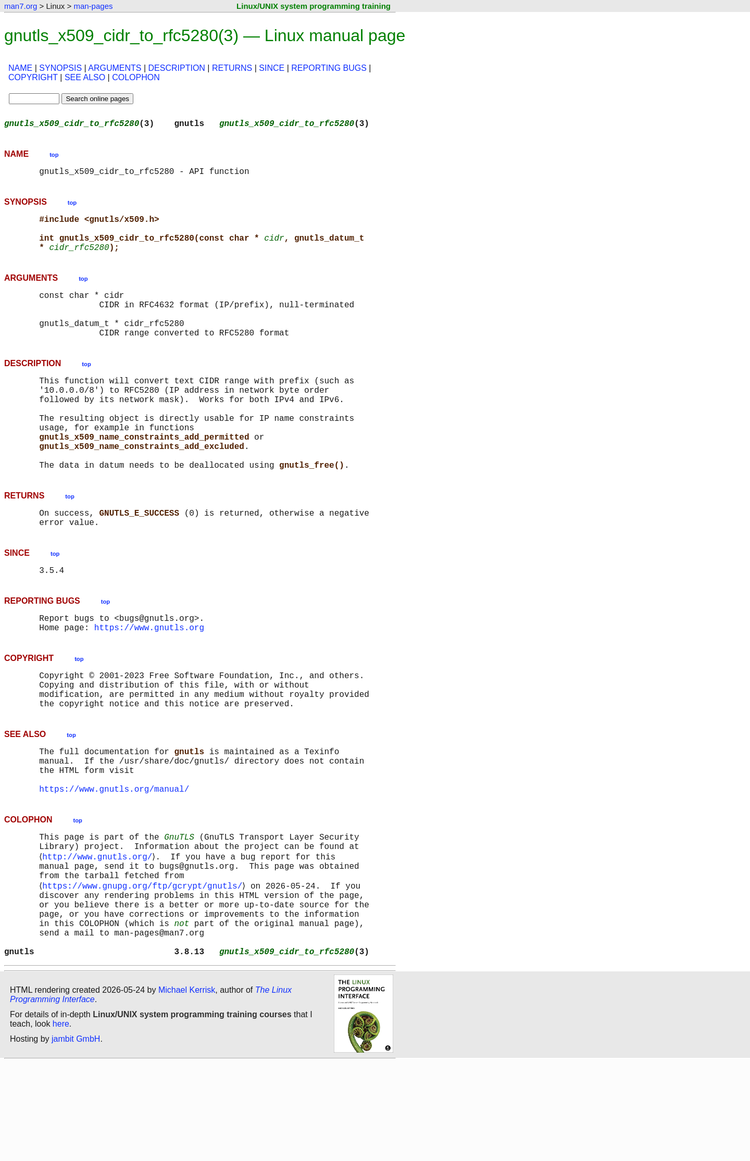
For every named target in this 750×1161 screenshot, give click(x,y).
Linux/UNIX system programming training (313, 6)
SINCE (271, 68)
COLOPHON (136, 77)
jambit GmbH (76, 1136)
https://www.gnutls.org (149, 681)
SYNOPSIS (60, 68)
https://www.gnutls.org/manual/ (114, 861)
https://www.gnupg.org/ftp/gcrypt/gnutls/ (144, 969)
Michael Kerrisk (186, 1087)
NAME (20, 68)
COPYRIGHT (33, 77)
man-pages (93, 6)
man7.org (20, 6)
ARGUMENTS (114, 68)
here (61, 1121)
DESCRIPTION (176, 68)
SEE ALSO (85, 77)
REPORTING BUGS (329, 68)
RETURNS (232, 68)
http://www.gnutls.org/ (99, 934)
